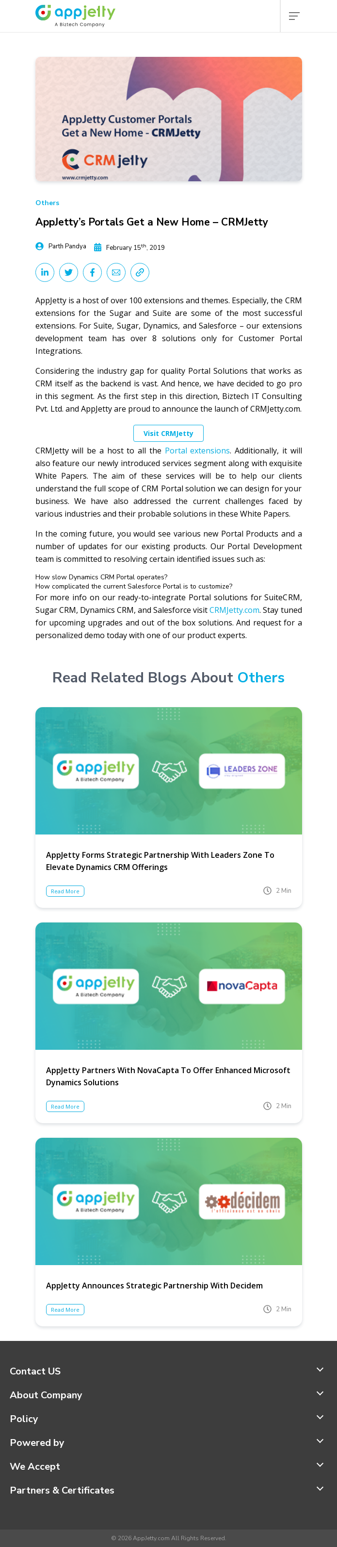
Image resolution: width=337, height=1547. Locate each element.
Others (47, 203)
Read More (65, 891)
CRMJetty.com (234, 610)
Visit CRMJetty (168, 433)
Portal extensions (197, 450)
